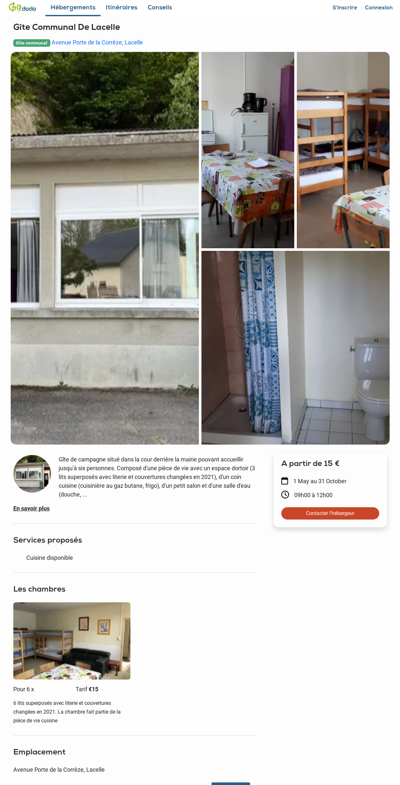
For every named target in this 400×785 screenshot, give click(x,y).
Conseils (160, 8)
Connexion (379, 8)
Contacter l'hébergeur (330, 513)
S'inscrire (345, 8)
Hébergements (73, 8)
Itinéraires (121, 8)
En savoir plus (31, 508)
